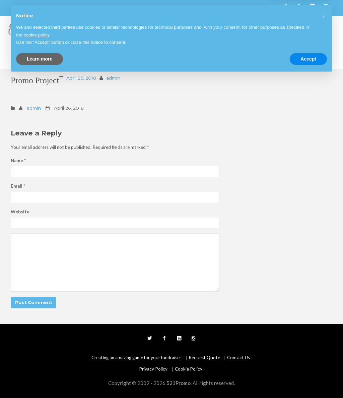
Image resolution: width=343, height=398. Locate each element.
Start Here (111, 29)
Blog (235, 29)
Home (84, 29)
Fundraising (143, 29)
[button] (323, 337)
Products (174, 29)
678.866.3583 (29, 7)
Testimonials (280, 29)
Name (18, 160)
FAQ (253, 29)
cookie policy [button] (37, 356)
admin (113, 78)
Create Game (207, 29)
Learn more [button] (39, 379)
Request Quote (94, 56)
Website (20, 211)
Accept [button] (308, 379)
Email (18, 186)
